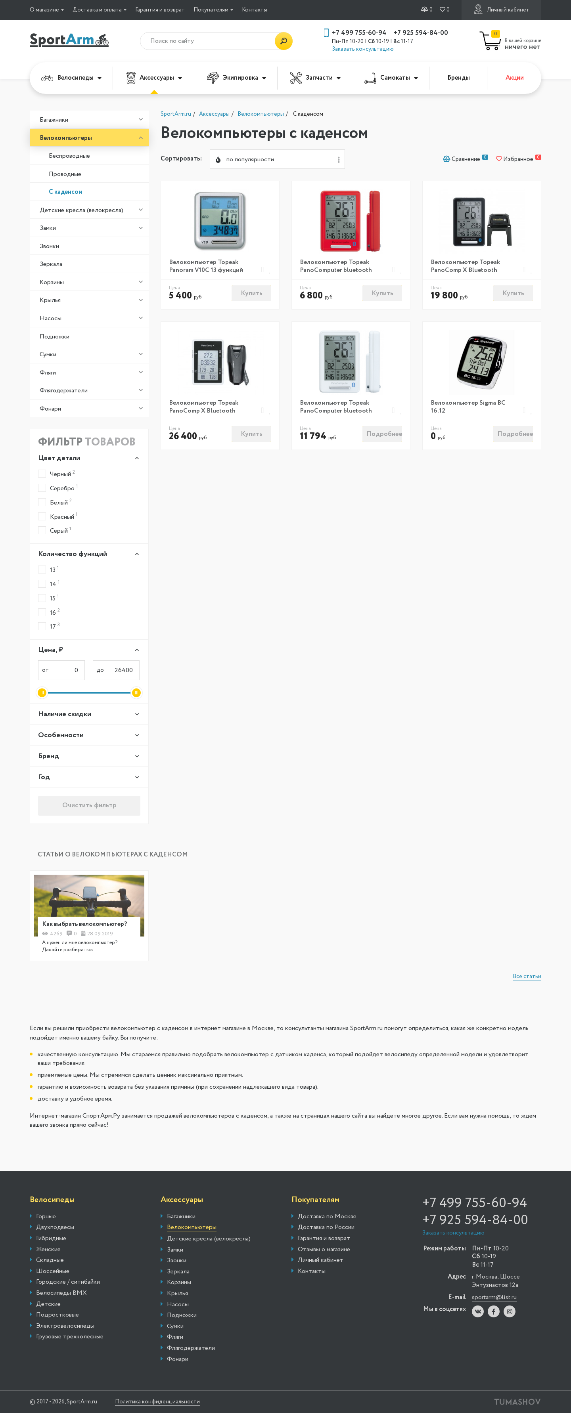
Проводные (65, 174)
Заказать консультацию (363, 49)
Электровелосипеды (65, 1326)
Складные (50, 1261)
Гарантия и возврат (160, 10)
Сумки (48, 354)
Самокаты (391, 78)
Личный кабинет (501, 9)
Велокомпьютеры (66, 138)
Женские (48, 1250)
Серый (54, 530)
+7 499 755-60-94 (359, 33)
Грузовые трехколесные (69, 1337)
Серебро (58, 488)
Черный (56, 474)
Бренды (458, 77)
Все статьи (527, 977)
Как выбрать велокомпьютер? (86, 924)
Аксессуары (154, 78)
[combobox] (277, 159)
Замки (48, 228)
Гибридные (51, 1239)
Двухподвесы (55, 1228)
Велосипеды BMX (61, 1294)
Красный (57, 516)
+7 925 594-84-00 (420, 33)
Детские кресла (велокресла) (81, 210)
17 (49, 626)
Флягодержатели (64, 390)
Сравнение (465, 159)
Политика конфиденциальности (160, 1403)
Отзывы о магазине (324, 1250)
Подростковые (57, 1315)
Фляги (48, 372)
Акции (515, 77)
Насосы (50, 318)
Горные (46, 1217)
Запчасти (315, 78)
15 (48, 598)
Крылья (50, 300)
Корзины (52, 282)
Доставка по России (326, 1228)
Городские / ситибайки (68, 1282)
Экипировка (236, 78)
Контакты (254, 10)
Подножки (54, 336)
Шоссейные (52, 1271)
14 (48, 584)
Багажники (54, 119)
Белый (55, 502)
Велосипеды (71, 77)
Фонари (50, 408)
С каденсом (65, 192)
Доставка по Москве (327, 1217)
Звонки (49, 246)
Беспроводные (69, 156)
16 (49, 612)
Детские (48, 1304)
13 (48, 570)
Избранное (518, 159)
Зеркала (51, 264)
